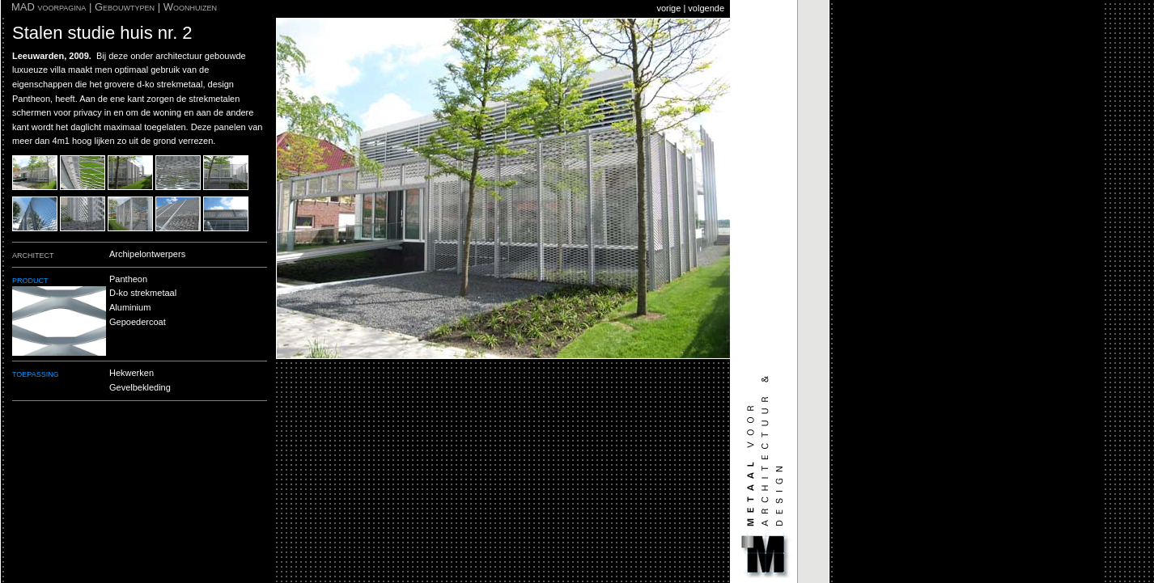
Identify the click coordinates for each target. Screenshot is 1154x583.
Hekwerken (131, 373)
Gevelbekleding (140, 387)
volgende (706, 8)
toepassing (35, 373)
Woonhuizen (190, 7)
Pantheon (128, 279)
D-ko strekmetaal (142, 293)
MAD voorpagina (48, 7)
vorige (668, 8)
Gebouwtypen (125, 7)
